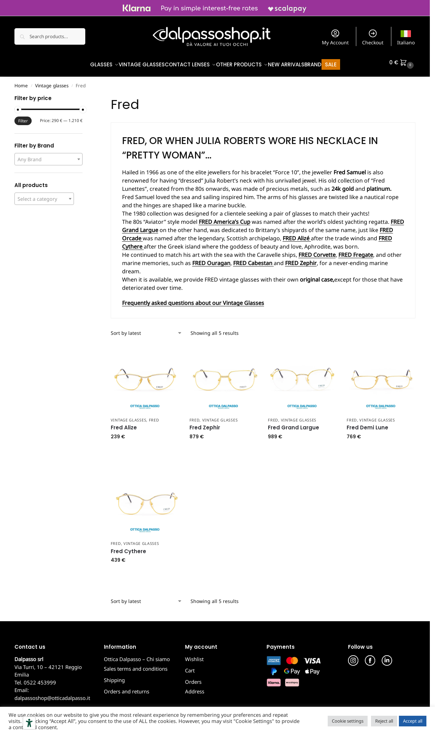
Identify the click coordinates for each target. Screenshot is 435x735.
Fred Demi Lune (367, 424)
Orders (193, 678)
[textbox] (48, 156)
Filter (23, 117)
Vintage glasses (51, 82)
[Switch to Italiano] (406, 36)
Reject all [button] (384, 721)
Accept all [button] (412, 721)
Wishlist (194, 655)
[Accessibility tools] (29, 722)
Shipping (114, 676)
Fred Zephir (204, 424)
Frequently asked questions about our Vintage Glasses (193, 299)
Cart (190, 666)
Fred (154, 416)
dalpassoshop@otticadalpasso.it (52, 694)
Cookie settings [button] (347, 721)
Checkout (372, 37)
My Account (335, 37)
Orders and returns (126, 687)
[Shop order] (146, 329)
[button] (402, 62)
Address (194, 687)
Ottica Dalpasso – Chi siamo (137, 655)
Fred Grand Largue (293, 424)
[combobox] (48, 156)
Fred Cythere (128, 547)
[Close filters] (85, 95)
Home (21, 82)
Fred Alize (124, 424)
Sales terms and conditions (135, 665)
